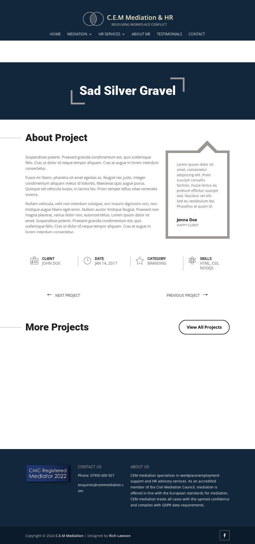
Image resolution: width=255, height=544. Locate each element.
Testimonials (169, 34)
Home (55, 34)
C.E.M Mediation (69, 535)
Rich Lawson (119, 535)
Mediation (77, 34)
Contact (197, 34)
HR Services (109, 34)
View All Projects (204, 327)
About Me (141, 34)
